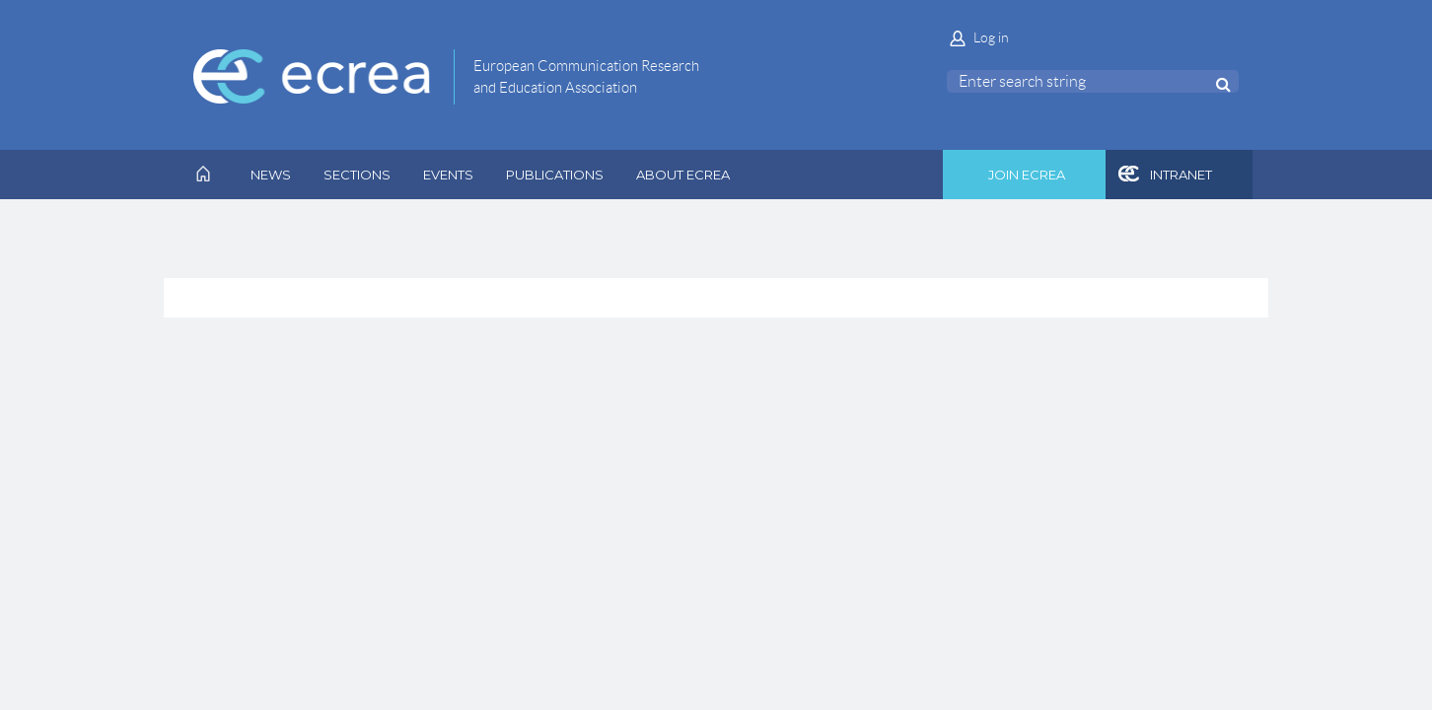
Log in (991, 37)
